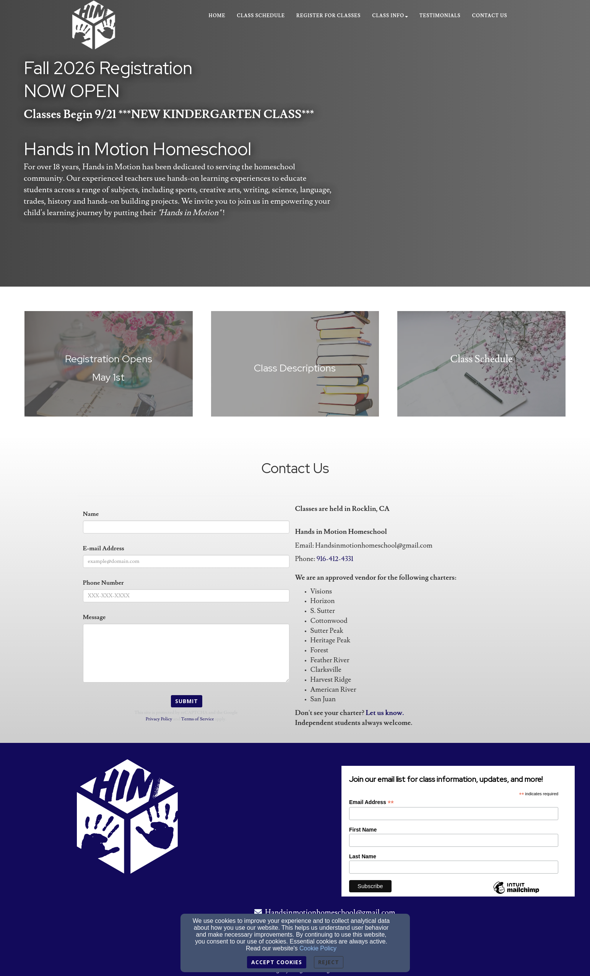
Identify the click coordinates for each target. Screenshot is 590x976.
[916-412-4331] (335, 559)
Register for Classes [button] (328, 16)
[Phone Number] (186, 595)
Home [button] (216, 16)
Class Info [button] (390, 16)
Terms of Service (197, 719)
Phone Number (103, 583)
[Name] (186, 526)
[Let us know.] (385, 713)
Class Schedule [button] (261, 16)
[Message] (186, 653)
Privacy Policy (159, 719)
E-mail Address (103, 548)
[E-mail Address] (186, 561)
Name (91, 514)
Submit (186, 701)
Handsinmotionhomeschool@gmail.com (330, 913)
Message (94, 617)
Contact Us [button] (489, 16)
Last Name (362, 856)
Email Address (371, 802)
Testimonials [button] (440, 16)
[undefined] (108, 368)
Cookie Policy (317, 948)
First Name (363, 830)
